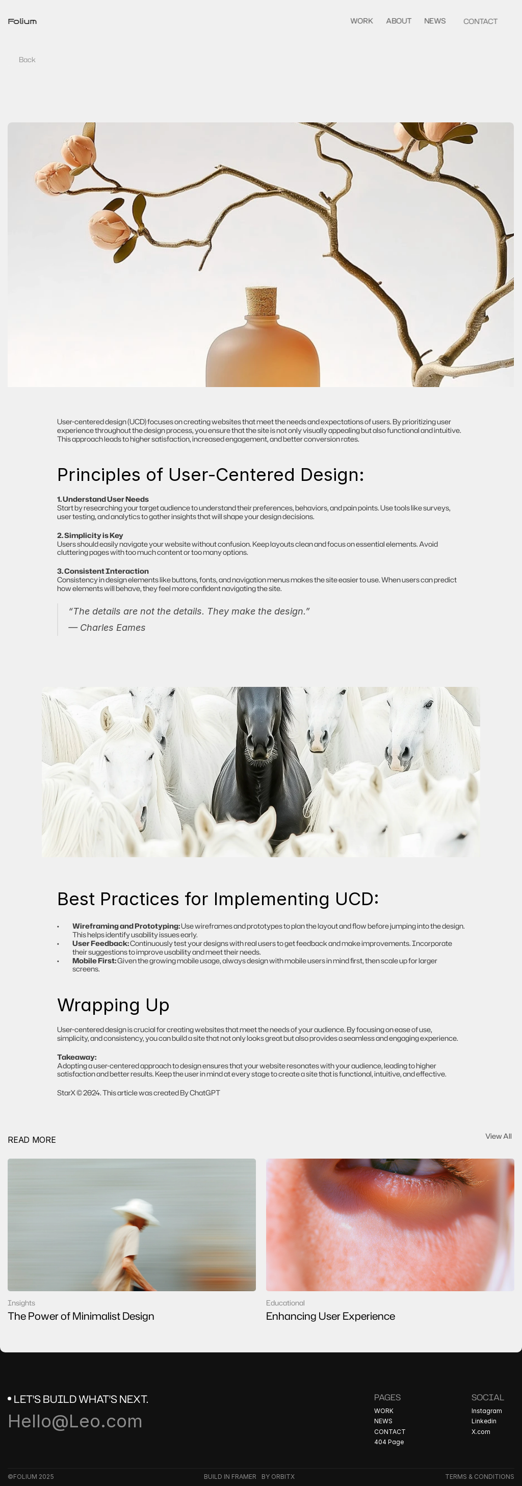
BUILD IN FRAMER (230, 1476)
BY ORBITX (278, 1476)
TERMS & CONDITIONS (479, 1476)
